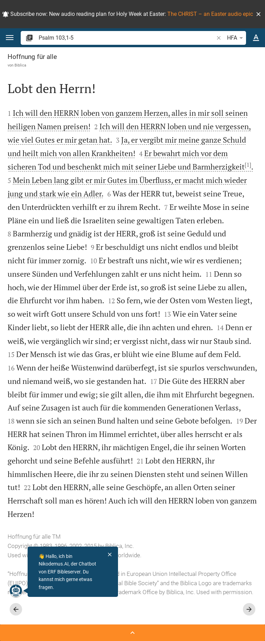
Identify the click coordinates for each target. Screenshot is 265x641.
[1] (248, 165)
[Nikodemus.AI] (16, 590)
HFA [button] (236, 38)
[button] (258, 14)
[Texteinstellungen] (256, 38)
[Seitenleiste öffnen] (132, 632)
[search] (127, 37)
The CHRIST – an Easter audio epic (210, 14)
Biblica (20, 65)
